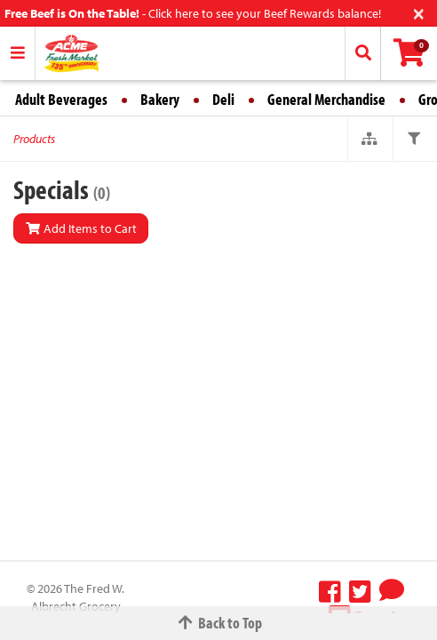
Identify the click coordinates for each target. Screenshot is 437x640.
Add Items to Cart (81, 228)
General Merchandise (326, 99)
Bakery (159, 99)
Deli (223, 99)
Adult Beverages (61, 99)
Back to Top (218, 622)
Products (34, 139)
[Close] (419, 12)
